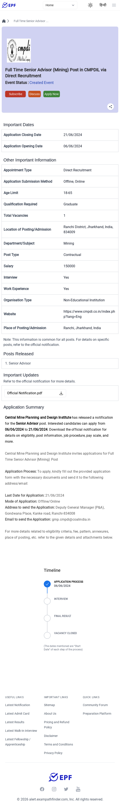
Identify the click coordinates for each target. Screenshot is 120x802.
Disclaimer (51, 736)
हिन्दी (103, 5)
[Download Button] (61, 393)
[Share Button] (110, 106)
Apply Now (52, 94)
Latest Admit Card (17, 713)
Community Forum (95, 705)
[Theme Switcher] (90, 5)
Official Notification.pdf (24, 393)
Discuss (34, 94)
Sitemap (49, 705)
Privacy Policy (53, 753)
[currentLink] (60, 5)
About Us (50, 713)
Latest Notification (17, 705)
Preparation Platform (97, 713)
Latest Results (14, 722)
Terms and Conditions (58, 744)
